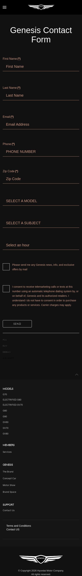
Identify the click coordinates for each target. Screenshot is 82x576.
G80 (5, 411)
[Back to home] (41, 7)
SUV (5, 345)
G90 (5, 416)
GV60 (5, 422)
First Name (12, 58)
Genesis (8, 464)
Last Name (11, 87)
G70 (5, 394)
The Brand (8, 472)
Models (8, 388)
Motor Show (9, 485)
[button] (4, 7)
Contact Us (9, 510)
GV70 (5, 428)
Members (9, 445)
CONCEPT (8, 358)
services (7, 452)
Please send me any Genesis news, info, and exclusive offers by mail (38, 267)
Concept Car (9, 478)
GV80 (5, 434)
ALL (5, 339)
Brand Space (9, 492)
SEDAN (7, 352)
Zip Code (10, 171)
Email (8, 116)
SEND (17, 323)
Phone (9, 144)
